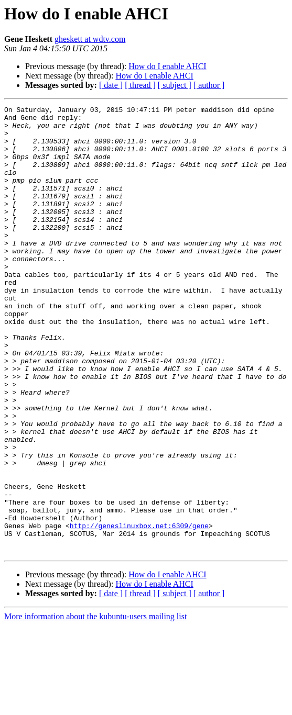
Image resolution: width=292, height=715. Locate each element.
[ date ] (111, 85)
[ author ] (209, 85)
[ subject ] (174, 85)
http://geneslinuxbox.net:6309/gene (139, 610)
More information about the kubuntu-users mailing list (95, 705)
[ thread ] (140, 85)
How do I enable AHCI (167, 66)
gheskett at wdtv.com (90, 39)
